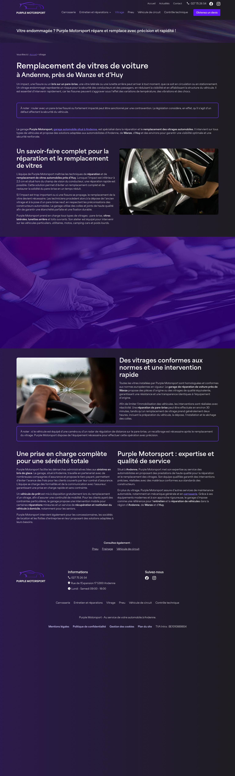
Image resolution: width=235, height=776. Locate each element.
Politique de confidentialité (89, 627)
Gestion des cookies (122, 627)
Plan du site (145, 627)
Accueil (151, 4)
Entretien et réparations (93, 12)
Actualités (164, 4)
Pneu (131, 12)
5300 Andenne (93, 583)
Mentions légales (58, 627)
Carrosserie (69, 12)
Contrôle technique (176, 12)
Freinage (107, 549)
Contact (177, 4)
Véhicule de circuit (149, 12)
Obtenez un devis (207, 13)
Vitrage (119, 12)
